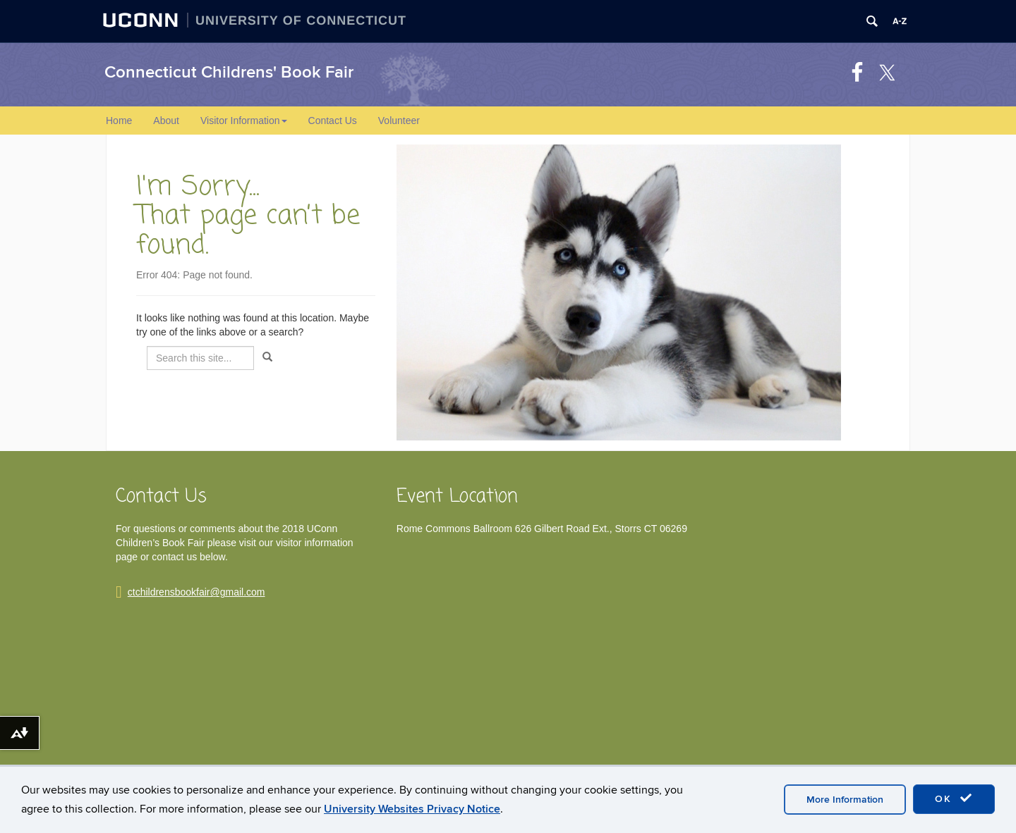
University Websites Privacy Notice (412, 809)
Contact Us (332, 120)
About (166, 120)
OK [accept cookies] (954, 798)
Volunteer (399, 120)
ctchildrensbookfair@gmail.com (196, 592)
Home (119, 120)
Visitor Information (243, 120)
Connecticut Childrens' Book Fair (228, 72)
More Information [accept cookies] (844, 800)
